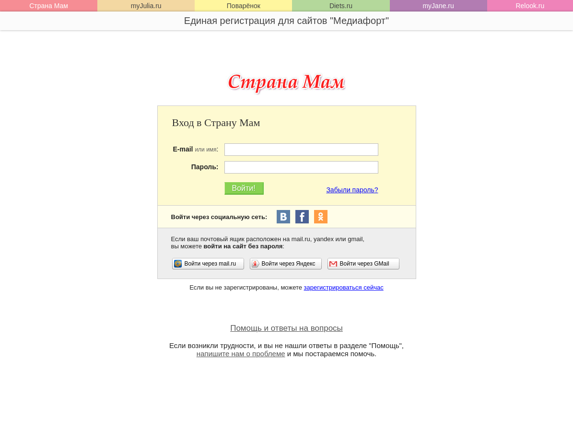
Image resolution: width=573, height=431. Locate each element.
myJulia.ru (146, 6)
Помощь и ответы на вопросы (286, 328)
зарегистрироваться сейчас (344, 287)
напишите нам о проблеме (241, 353)
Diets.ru (340, 6)
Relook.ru (529, 6)
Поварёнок (243, 6)
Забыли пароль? (352, 190)
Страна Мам (48, 6)
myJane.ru (438, 6)
